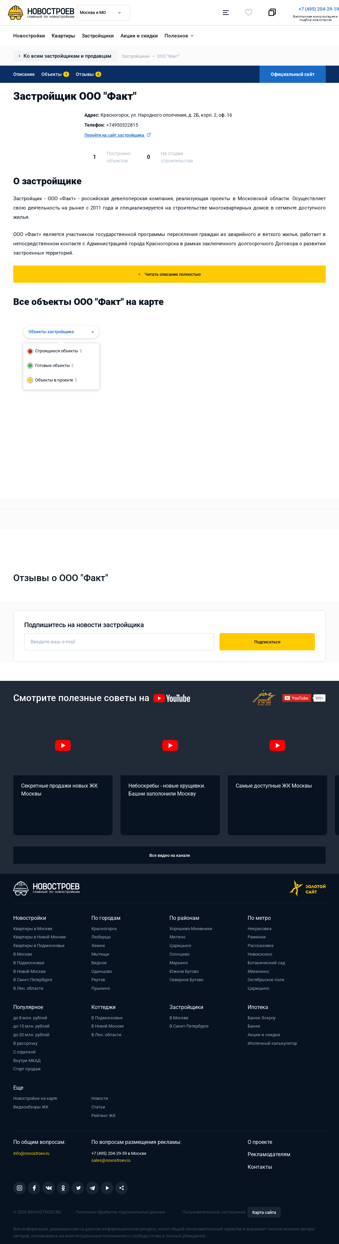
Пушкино (100, 985)
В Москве (22, 951)
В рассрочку (25, 1040)
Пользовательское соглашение (214, 1209)
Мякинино (258, 969)
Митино (177, 934)
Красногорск (104, 926)
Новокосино (260, 951)
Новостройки (29, 33)
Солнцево (179, 951)
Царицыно (180, 943)
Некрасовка (259, 926)
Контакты (260, 1164)
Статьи (98, 1104)
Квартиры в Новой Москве (39, 934)
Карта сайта (264, 1210)
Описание (24, 72)
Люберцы (101, 934)
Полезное (176, 33)
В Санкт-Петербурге (32, 977)
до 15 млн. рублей (31, 1024)
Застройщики (98, 33)
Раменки (257, 934)
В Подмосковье (28, 960)
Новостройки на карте (35, 1096)
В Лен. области (28, 985)
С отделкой (24, 1049)
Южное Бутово (184, 969)
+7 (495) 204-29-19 (200, 9)
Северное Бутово (186, 977)
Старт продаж (27, 1066)
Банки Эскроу (261, 1015)
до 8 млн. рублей (30, 1015)
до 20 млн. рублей (31, 1032)
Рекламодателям (269, 1152)
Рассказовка (260, 943)
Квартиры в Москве (32, 926)
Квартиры (63, 33)
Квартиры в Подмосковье (39, 943)
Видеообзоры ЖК (30, 1104)
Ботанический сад (266, 960)
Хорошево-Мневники (191, 926)
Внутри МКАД (27, 1058)
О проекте (260, 1140)
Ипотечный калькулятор (272, 1040)
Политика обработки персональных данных (120, 1209)
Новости (99, 1096)
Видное (99, 960)
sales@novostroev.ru (110, 1157)
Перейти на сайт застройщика (117, 132)
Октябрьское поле (266, 977)
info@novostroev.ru (31, 1151)
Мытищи (100, 951)
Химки (98, 943)
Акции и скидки (139, 33)
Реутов (98, 977)
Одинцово (101, 969)
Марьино (179, 960)
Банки (254, 1024)
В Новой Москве (29, 969)
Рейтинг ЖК (103, 1113)
